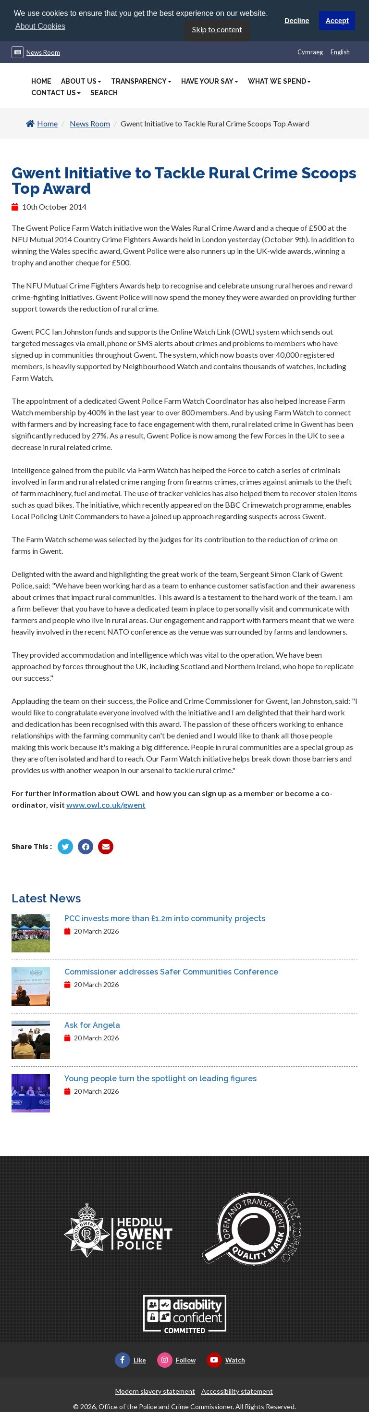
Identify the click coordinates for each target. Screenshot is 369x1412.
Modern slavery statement (155, 1391)
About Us (81, 81)
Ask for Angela (92, 1024)
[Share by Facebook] (85, 846)
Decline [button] (296, 21)
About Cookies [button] (40, 26)
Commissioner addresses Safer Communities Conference (171, 971)
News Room (43, 52)
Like (130, 1359)
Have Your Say (209, 81)
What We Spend (279, 81)
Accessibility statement (237, 1391)
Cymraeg (310, 51)
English (340, 51)
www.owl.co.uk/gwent (106, 804)
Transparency (141, 81)
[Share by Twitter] (65, 846)
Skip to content (217, 28)
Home (41, 81)
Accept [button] (337, 21)
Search (104, 92)
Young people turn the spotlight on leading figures (160, 1078)
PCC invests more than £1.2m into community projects (164, 918)
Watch (226, 1359)
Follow (176, 1359)
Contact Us (56, 92)
